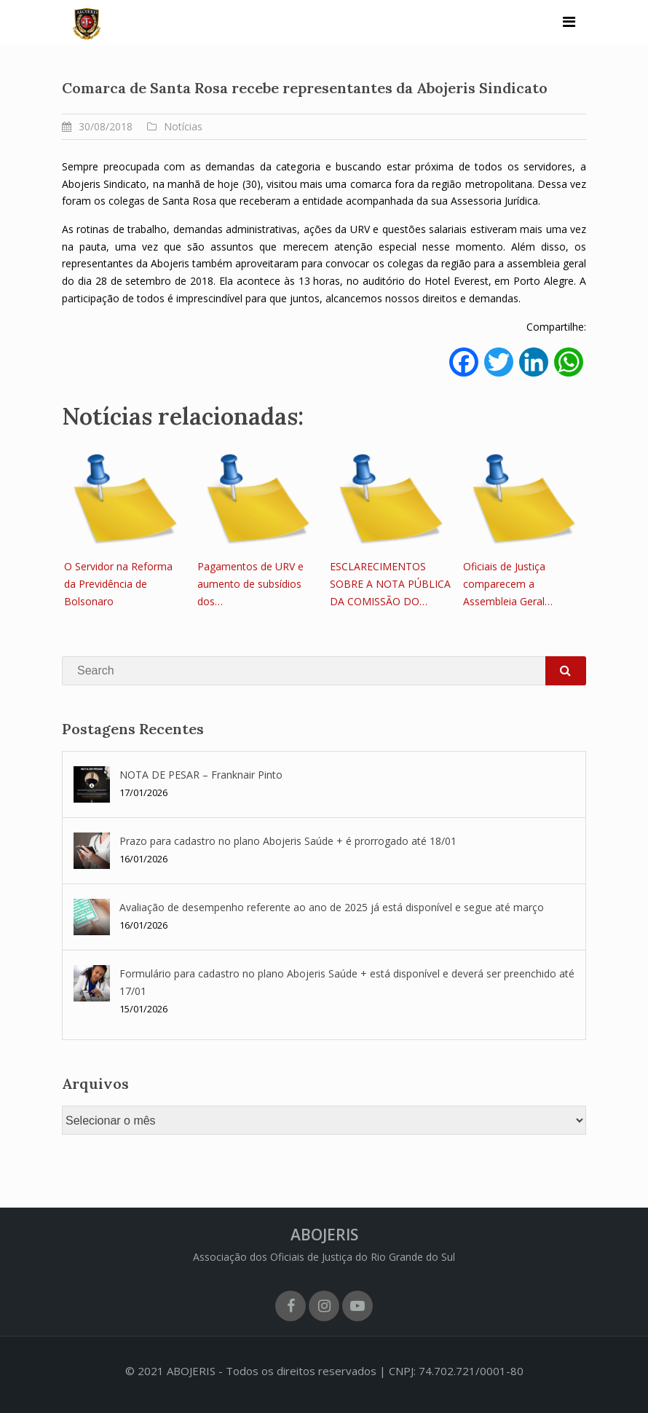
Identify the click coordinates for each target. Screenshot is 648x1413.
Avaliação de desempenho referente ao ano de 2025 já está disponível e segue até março (331, 907)
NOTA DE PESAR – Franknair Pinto (200, 775)
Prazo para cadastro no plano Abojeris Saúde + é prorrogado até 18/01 (288, 841)
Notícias (183, 126)
